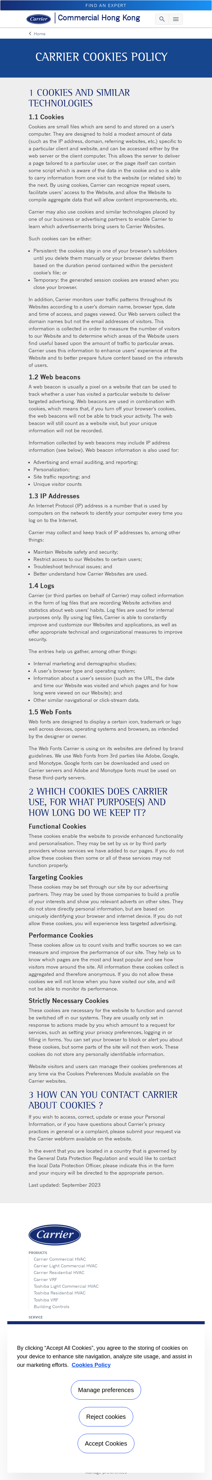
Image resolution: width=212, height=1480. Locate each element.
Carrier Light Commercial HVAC (65, 1265)
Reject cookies (106, 1416)
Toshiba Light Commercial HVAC (66, 1286)
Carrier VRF (45, 1279)
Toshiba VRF (46, 1299)
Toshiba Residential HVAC (59, 1292)
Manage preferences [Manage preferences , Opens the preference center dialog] (106, 1390)
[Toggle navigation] (162, 19)
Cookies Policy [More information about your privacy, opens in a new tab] (91, 1365)
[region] (106, 1397)
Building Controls (51, 1306)
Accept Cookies (106, 1443)
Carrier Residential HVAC (59, 1272)
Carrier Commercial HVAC (60, 1259)
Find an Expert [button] (105, 5)
